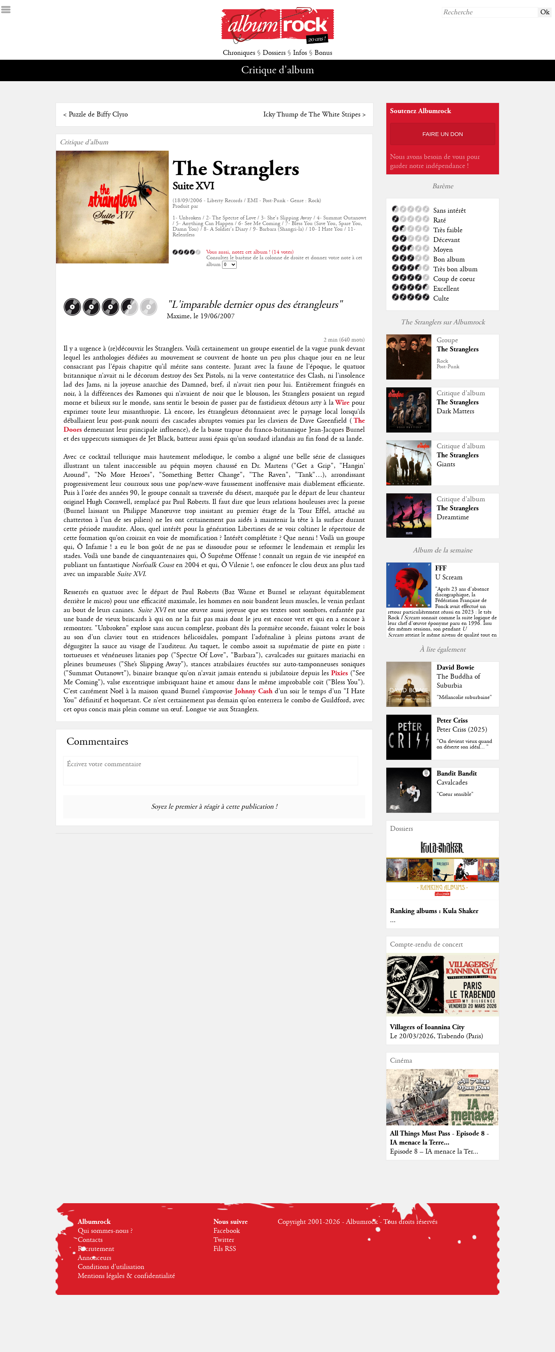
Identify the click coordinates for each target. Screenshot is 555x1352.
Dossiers (274, 52)
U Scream (449, 577)
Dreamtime (453, 517)
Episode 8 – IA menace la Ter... (434, 1151)
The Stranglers (235, 169)
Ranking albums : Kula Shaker (434, 911)
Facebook (226, 1231)
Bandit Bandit (457, 773)
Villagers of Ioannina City (427, 1027)
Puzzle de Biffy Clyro (98, 114)
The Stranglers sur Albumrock (443, 322)
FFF (440, 568)
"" (442, 617)
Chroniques (239, 52)
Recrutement (96, 1249)
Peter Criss (452, 720)
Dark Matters (455, 411)
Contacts (90, 1240)
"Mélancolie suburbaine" (464, 697)
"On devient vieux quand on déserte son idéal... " (464, 744)
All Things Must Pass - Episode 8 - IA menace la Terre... (439, 1138)
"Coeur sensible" (455, 794)
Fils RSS (224, 1249)
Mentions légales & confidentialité (126, 1276)
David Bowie (455, 667)
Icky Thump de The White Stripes (311, 114)
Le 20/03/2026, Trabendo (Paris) (436, 1036)
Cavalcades (452, 782)
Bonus (323, 52)
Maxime (178, 316)
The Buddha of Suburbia (458, 681)
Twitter (223, 1240)
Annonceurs (94, 1258)
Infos (300, 52)
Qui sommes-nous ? (105, 1231)
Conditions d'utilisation (111, 1267)
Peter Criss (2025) (462, 729)
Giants (446, 464)
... (393, 920)
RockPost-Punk (448, 364)
